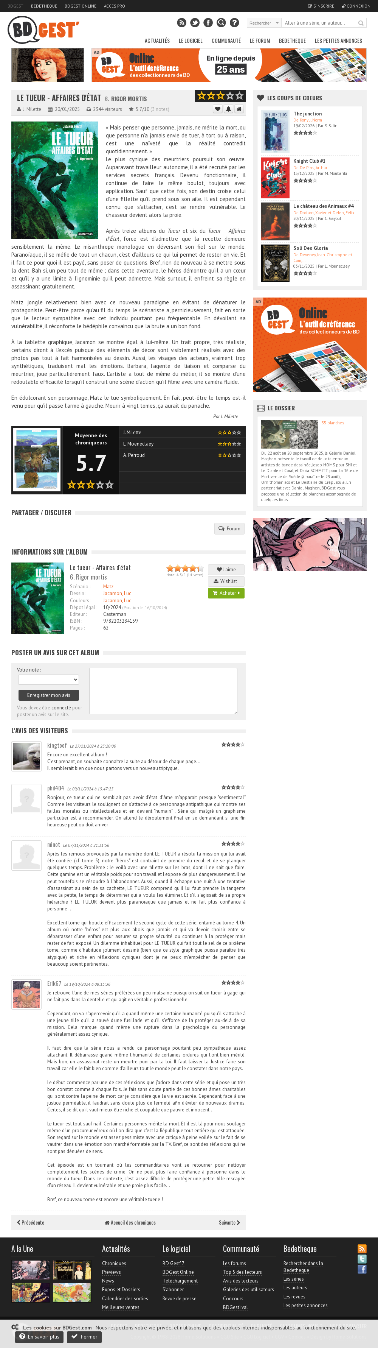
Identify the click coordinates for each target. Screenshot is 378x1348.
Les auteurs (295, 1287)
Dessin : (78, 593)
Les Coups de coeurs (294, 98)
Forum (229, 528)
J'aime (226, 569)
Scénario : (80, 586)
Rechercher (361, 23)
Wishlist (226, 581)
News (108, 1281)
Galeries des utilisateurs (248, 1289)
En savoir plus (39, 1336)
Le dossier (281, 408)
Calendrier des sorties (125, 1298)
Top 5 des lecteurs (242, 1272)
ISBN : (76, 621)
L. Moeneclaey (138, 444)
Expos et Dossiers (121, 1289)
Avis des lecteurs (241, 1281)
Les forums (234, 1263)
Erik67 (54, 983)
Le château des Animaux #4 (323, 206)
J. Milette (229, 416)
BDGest (15, 6)
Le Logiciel (191, 40)
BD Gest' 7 (173, 1263)
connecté (61, 707)
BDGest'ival (235, 1307)
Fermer (84, 1336)
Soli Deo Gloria (310, 248)
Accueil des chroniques (130, 1222)
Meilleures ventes (120, 1307)
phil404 (55, 788)
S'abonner (173, 1289)
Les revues (294, 1296)
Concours (233, 1298)
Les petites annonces (338, 40)
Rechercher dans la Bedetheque (303, 1266)
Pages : (77, 628)
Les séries (294, 1279)
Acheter (226, 593)
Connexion (356, 6)
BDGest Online (80, 6)
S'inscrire (321, 6)
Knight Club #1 (309, 161)
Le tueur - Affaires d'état (59, 97)
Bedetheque (44, 6)
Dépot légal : (83, 607)
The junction (307, 114)
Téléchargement (180, 1281)
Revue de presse (180, 1298)
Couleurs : (80, 600)
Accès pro (114, 6)
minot (53, 844)
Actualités (157, 40)
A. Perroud (134, 455)
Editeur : (78, 614)
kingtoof (57, 745)
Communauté (226, 40)
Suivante (229, 1222)
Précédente (30, 1222)
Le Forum (260, 40)
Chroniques (114, 1263)
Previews (111, 1272)
